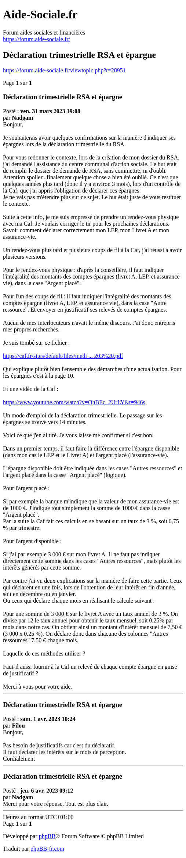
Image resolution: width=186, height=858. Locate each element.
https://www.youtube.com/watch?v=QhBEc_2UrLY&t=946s (74, 402)
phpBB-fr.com (47, 849)
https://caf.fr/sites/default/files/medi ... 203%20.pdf (63, 356)
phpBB (47, 836)
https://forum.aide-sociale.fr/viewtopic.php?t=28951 (64, 70)
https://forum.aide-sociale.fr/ (36, 39)
